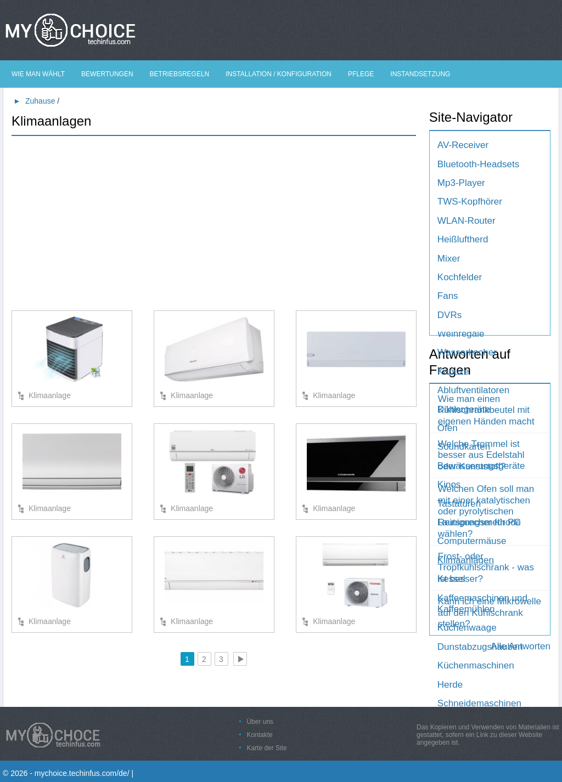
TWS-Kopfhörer (469, 201)
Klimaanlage (50, 395)
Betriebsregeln (180, 74)
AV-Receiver (462, 145)
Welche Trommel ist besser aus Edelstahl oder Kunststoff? (481, 455)
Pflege (361, 74)
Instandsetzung (420, 74)
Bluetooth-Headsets (478, 164)
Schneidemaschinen (479, 703)
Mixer (448, 258)
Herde (450, 684)
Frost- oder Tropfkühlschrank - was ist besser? (486, 567)
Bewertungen (107, 74)
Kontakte (259, 735)
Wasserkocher (467, 352)
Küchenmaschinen (475, 665)
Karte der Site (266, 748)
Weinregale (461, 333)
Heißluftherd (462, 239)
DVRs (449, 315)
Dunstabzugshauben (480, 647)
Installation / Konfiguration (278, 74)
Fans (447, 296)
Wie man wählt (38, 74)
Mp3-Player (461, 183)
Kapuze (453, 371)
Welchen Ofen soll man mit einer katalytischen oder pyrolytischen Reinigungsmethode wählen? (486, 511)
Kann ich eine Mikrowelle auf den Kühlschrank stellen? (489, 612)
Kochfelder (459, 277)
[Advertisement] (214, 222)
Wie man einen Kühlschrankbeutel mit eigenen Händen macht (486, 410)
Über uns (259, 722)
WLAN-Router (466, 221)
